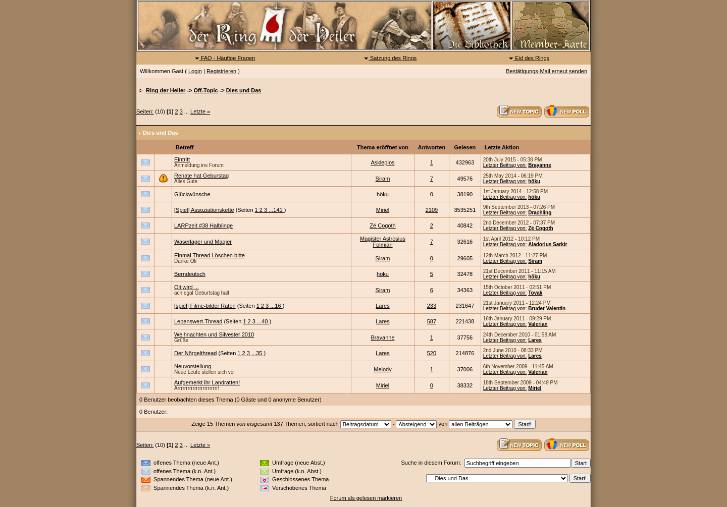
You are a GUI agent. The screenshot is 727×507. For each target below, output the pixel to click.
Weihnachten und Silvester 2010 (214, 334)
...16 (276, 306)
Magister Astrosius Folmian (382, 242)
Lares (383, 306)
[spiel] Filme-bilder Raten (205, 306)
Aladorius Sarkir (547, 244)
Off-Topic (206, 90)
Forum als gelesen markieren (366, 498)
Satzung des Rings (390, 58)
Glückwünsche (192, 194)
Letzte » (200, 111)
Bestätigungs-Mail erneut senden (546, 71)
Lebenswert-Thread (198, 321)
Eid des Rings (528, 58)
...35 (257, 353)
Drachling (539, 212)
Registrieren (221, 71)
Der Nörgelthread (195, 353)
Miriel (382, 210)
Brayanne (539, 165)
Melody (382, 369)
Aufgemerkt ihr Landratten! (207, 382)
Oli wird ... (186, 287)
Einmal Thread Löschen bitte (209, 255)
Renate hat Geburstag (201, 176)
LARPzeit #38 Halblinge (203, 225)
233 (431, 306)
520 (431, 353)
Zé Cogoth (382, 225)
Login (195, 71)
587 (431, 321)
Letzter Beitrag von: (505, 165)
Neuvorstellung (192, 366)
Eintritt (182, 159)
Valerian (537, 324)
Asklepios (382, 162)
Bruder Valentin (546, 308)
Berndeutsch (189, 274)
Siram (383, 179)
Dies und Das (244, 90)
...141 (276, 210)
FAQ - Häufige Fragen (224, 58)
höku (534, 181)
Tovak (535, 293)
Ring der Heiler (165, 90)
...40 (263, 321)
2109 (432, 210)
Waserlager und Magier (203, 242)
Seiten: (144, 111)
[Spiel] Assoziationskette (204, 210)
